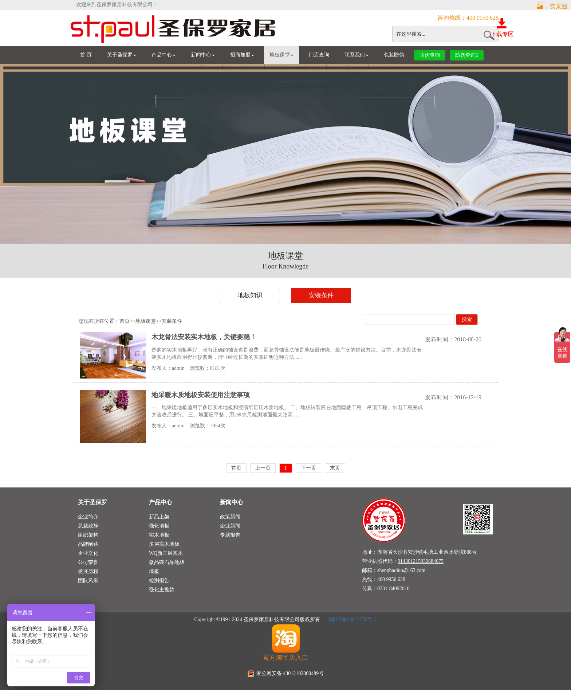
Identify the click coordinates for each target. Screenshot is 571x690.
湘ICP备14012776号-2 (352, 619)
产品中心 (163, 55)
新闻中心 (203, 55)
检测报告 (159, 580)
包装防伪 (394, 55)
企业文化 (88, 553)
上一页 (263, 468)
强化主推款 (161, 589)
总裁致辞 (88, 526)
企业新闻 (230, 526)
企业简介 (88, 517)
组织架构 (88, 535)
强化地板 (159, 526)
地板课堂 (281, 55)
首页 (124, 321)
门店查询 (319, 55)
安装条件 (321, 295)
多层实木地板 (164, 544)
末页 (335, 468)
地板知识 (250, 295)
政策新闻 (230, 517)
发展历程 (88, 571)
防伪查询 (430, 55)
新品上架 (159, 517)
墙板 (154, 571)
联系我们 (356, 55)
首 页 (86, 55)
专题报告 (230, 535)
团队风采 (88, 580)
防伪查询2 (466, 55)
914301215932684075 (421, 561)
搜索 (467, 319)
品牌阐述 (88, 544)
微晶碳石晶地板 (167, 562)
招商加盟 (242, 55)
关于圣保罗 (121, 55)
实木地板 (159, 535)
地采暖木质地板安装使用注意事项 (200, 395)
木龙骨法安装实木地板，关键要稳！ (203, 337)
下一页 (308, 468)
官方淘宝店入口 (285, 642)
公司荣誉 (88, 562)
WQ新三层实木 (166, 553)
